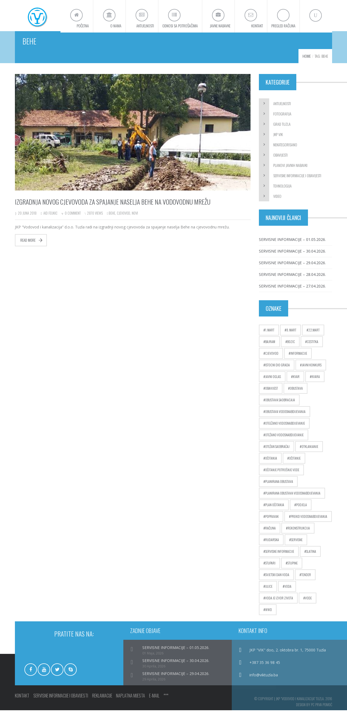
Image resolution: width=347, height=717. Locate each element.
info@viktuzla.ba (263, 681)
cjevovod (123, 219)
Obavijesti (280, 161)
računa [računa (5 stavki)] (270, 534)
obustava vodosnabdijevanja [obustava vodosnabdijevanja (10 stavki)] (285, 418)
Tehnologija (282, 192)
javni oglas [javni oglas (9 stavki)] (273, 383)
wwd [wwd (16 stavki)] (268, 616)
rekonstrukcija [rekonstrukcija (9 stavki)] (299, 534)
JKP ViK (278, 141)
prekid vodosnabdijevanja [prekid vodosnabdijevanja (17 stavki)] (309, 523)
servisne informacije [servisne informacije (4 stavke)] (279, 558)
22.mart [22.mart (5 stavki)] (314, 336)
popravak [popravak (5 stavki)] (272, 523)
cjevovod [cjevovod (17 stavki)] (271, 360)
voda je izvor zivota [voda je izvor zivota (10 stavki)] (279, 604)
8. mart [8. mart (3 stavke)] (291, 336)
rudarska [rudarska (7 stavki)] (272, 546)
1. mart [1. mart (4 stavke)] (269, 336)
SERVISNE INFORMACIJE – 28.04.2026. (292, 281)
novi (135, 219)
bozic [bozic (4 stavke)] (291, 348)
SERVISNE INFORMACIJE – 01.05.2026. (292, 246)
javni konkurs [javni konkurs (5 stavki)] (312, 371)
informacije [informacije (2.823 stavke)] (298, 360)
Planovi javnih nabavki (290, 172)
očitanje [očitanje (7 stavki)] (295, 465)
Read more (28, 247)
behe (112, 219)
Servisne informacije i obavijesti (297, 182)
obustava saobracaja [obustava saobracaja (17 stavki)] (280, 406)
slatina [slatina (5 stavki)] (311, 558)
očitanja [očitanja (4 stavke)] (271, 465)
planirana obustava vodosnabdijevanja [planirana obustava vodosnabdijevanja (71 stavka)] (292, 500)
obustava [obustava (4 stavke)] (296, 395)
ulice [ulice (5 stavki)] (268, 593)
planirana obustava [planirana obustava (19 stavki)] (279, 488)
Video (277, 203)
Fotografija (282, 120)
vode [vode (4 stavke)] (308, 604)
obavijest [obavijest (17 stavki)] (271, 395)
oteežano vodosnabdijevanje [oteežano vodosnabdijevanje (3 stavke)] (285, 430)
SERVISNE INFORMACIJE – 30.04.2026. (292, 257)
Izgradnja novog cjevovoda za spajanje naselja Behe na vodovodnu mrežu (112, 208)
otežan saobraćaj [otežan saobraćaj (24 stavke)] (277, 453)
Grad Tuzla (282, 131)
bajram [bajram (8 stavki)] (270, 348)
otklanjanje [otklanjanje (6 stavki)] (309, 453)
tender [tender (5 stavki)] (306, 581)
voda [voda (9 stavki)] (287, 593)
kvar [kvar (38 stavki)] (296, 383)
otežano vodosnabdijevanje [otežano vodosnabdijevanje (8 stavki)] (284, 441)
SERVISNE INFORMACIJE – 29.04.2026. (292, 269)
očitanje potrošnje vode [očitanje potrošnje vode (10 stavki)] (282, 476)
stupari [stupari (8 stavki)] (270, 569)
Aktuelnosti (282, 110)
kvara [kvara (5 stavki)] (315, 383)
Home (307, 63)
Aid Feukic (50, 219)
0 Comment (73, 219)
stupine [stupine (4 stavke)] (292, 569)
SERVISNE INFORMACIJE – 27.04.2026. (292, 292)
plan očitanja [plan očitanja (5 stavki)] (274, 511)
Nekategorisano (285, 151)
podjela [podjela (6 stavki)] (301, 511)
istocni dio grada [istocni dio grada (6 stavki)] (277, 371)
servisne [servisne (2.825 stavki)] (297, 546)
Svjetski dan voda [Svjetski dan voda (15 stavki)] (277, 581)
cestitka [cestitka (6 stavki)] (312, 348)
